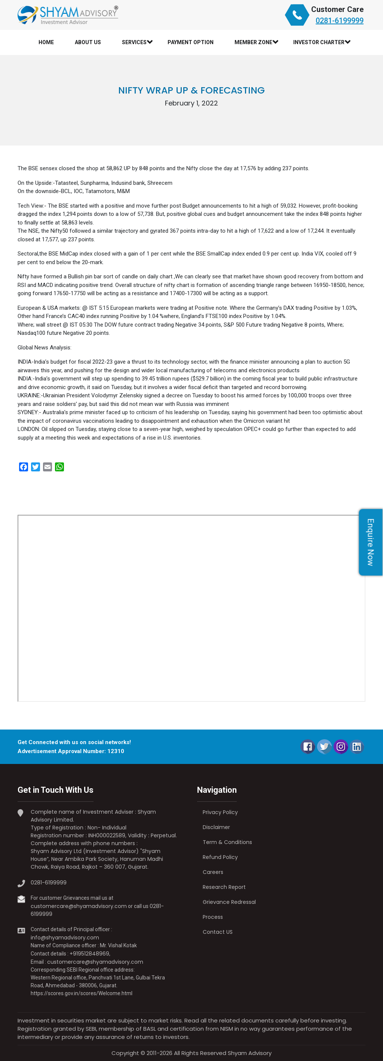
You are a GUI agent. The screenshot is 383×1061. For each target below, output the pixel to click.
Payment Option (191, 42)
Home (46, 42)
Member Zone (253, 42)
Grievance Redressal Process (229, 909)
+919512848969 (89, 953)
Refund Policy (220, 857)
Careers (213, 872)
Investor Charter (318, 42)
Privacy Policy (220, 812)
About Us (88, 42)
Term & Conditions (227, 842)
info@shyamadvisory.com (65, 937)
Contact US (218, 932)
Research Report (224, 887)
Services (134, 42)
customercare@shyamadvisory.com (79, 906)
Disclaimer (216, 827)
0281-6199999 (340, 20)
